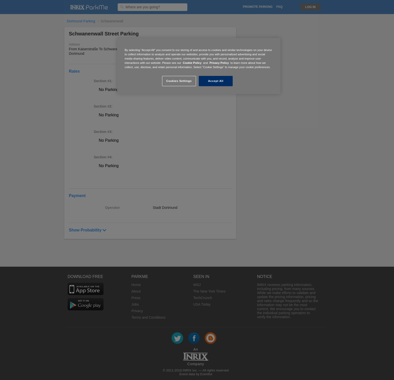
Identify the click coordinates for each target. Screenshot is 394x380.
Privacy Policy (219, 62)
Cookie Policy (192, 62)
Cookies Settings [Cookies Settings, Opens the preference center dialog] (178, 80)
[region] (198, 66)
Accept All (215, 80)
